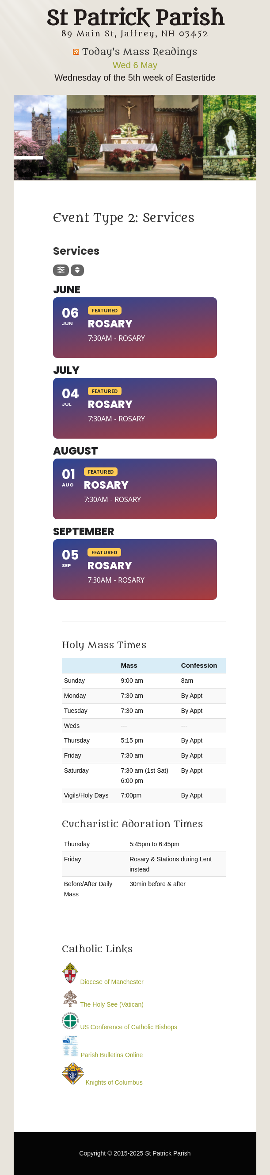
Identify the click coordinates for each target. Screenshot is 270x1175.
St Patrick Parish (135, 18)
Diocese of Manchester (103, 981)
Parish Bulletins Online (102, 1054)
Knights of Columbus (102, 1082)
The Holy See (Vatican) (103, 1004)
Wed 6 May (135, 65)
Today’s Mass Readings (139, 52)
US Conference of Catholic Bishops (119, 1027)
